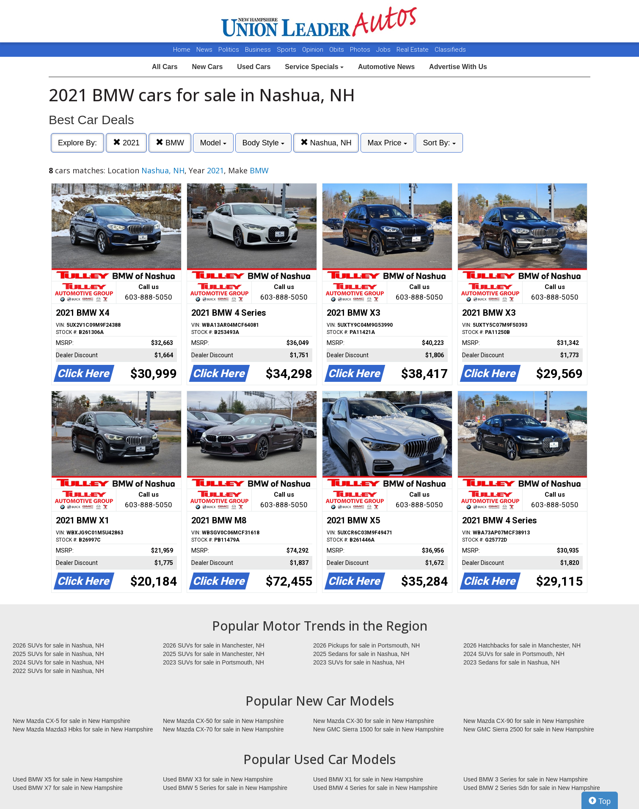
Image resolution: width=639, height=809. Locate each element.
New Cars (207, 66)
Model (213, 143)
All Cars (164, 66)
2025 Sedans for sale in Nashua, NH (361, 654)
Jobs (384, 49)
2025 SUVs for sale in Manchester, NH (213, 654)
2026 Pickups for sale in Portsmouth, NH (366, 645)
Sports (287, 49)
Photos (361, 49)
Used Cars (253, 66)
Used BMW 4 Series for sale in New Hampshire (375, 787)
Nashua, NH (326, 142)
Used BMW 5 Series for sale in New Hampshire (225, 787)
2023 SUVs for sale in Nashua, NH (359, 662)
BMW (170, 142)
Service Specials (314, 66)
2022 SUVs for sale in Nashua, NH (58, 670)
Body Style (263, 143)
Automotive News (386, 66)
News (204, 49)
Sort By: (439, 143)
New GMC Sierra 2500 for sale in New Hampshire (528, 729)
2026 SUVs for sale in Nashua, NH (58, 645)
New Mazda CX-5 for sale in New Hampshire (71, 720)
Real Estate (413, 49)
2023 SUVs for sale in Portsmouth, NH (213, 662)
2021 (126, 142)
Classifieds (450, 49)
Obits (337, 49)
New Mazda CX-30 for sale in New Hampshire (373, 720)
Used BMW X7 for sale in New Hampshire (68, 787)
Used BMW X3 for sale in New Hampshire (218, 779)
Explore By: (77, 143)
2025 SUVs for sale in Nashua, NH (58, 654)
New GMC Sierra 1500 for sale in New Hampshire (378, 729)
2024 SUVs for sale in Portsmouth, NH (514, 654)
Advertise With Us (458, 66)
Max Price (387, 143)
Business (259, 49)
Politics (228, 49)
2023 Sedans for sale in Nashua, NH (511, 662)
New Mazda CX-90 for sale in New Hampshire (523, 720)
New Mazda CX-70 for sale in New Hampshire (223, 729)
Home (181, 49)
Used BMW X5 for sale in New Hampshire (68, 779)
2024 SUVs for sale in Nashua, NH (58, 662)
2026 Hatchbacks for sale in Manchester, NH (522, 645)
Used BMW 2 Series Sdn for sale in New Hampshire (531, 787)
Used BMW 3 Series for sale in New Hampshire (525, 779)
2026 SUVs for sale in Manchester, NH (213, 645)
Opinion (313, 49)
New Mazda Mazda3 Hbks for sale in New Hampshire (83, 729)
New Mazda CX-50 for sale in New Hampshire (223, 720)
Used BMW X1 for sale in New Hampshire (368, 779)
